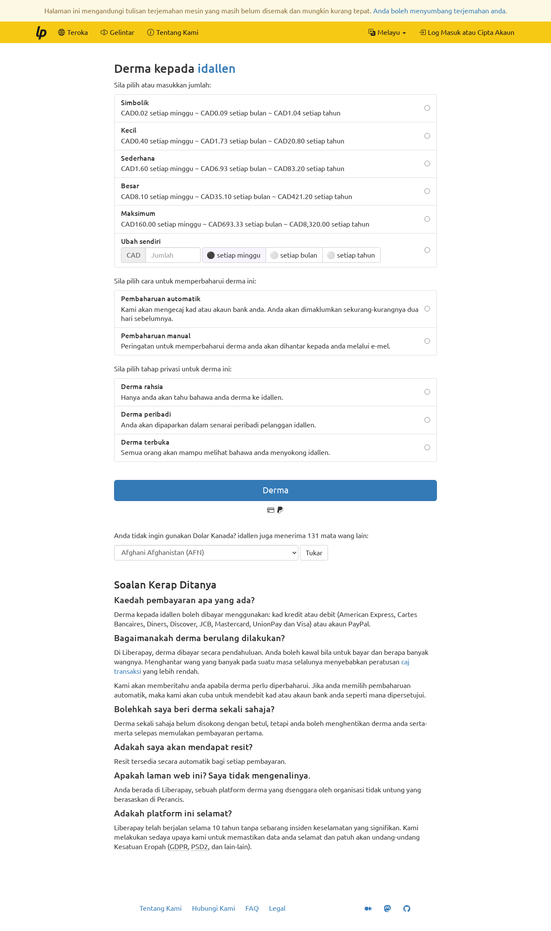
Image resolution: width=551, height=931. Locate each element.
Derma (275, 490)
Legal (277, 908)
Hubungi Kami (213, 908)
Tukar (314, 553)
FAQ (252, 908)
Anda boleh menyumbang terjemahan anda (439, 11)
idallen (216, 68)
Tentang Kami (160, 908)
